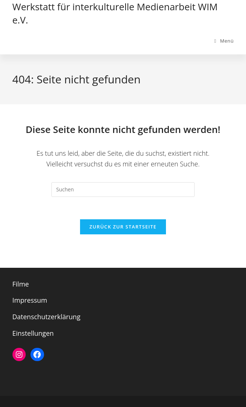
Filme (20, 284)
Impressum (29, 300)
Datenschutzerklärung (46, 316)
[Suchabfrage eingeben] (123, 189)
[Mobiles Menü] (224, 40)
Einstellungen (33, 333)
